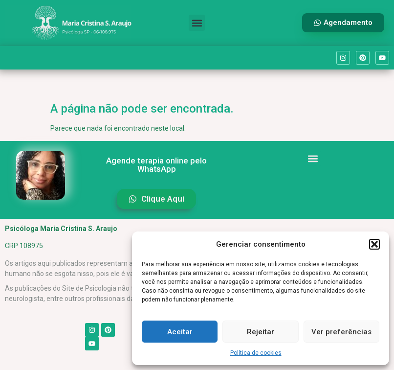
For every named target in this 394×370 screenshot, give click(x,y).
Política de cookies (256, 352)
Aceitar (180, 331)
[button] (374, 244)
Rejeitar (260, 331)
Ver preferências (341, 331)
